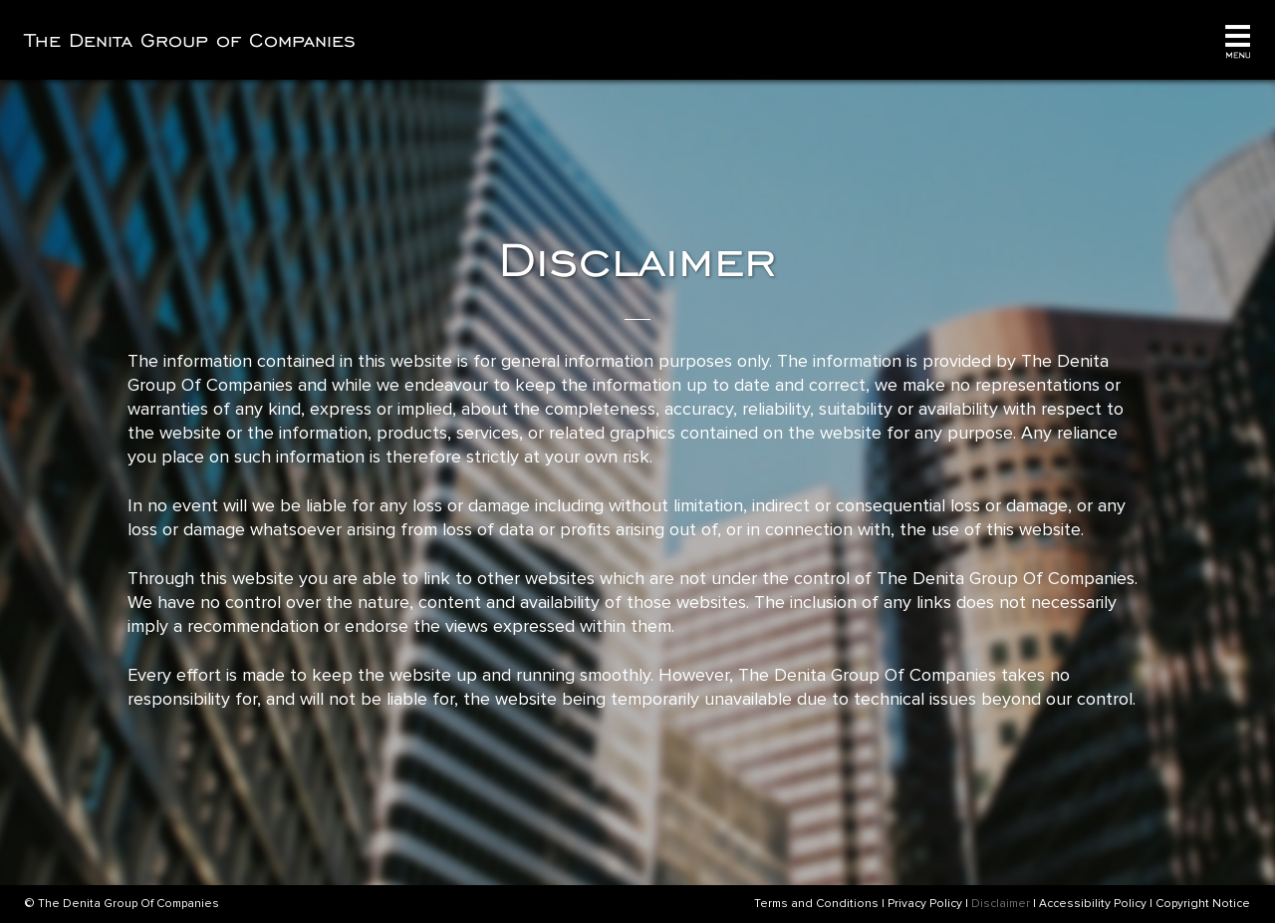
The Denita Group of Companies (190, 40)
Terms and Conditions (816, 903)
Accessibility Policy (1093, 903)
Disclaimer (1000, 903)
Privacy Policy (925, 903)
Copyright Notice (1202, 903)
